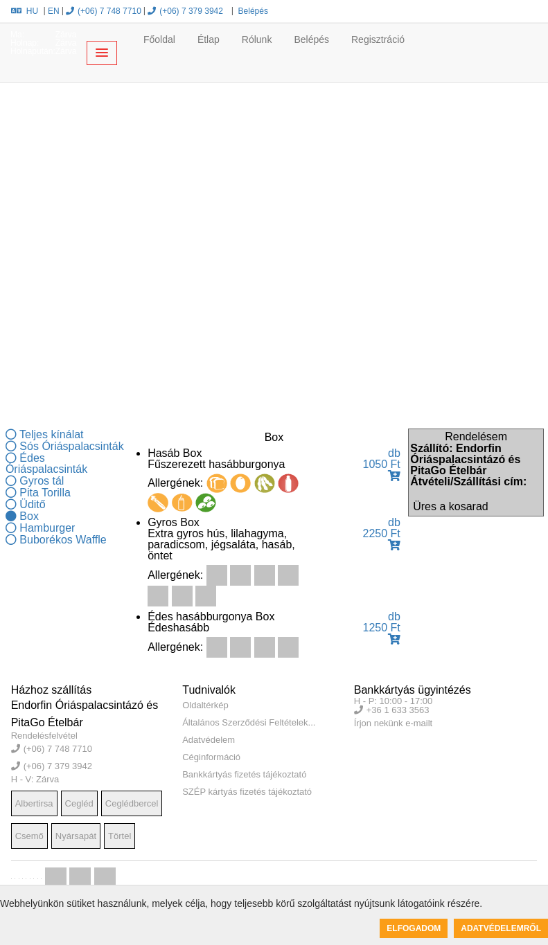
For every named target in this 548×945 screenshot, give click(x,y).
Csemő (29, 836)
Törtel (119, 836)
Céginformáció (211, 757)
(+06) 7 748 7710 (103, 11)
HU (24, 11)
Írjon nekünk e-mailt (393, 723)
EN (54, 11)
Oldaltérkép (205, 705)
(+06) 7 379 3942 (185, 11)
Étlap (208, 39)
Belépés (252, 11)
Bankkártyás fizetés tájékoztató (244, 774)
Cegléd (79, 803)
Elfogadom (414, 928)
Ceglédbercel (132, 803)
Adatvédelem (208, 740)
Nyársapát (75, 836)
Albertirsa (34, 803)
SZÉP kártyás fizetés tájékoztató (247, 791)
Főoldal (159, 39)
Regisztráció (378, 39)
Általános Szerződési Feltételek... (248, 722)
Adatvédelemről (501, 928)
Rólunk (257, 39)
